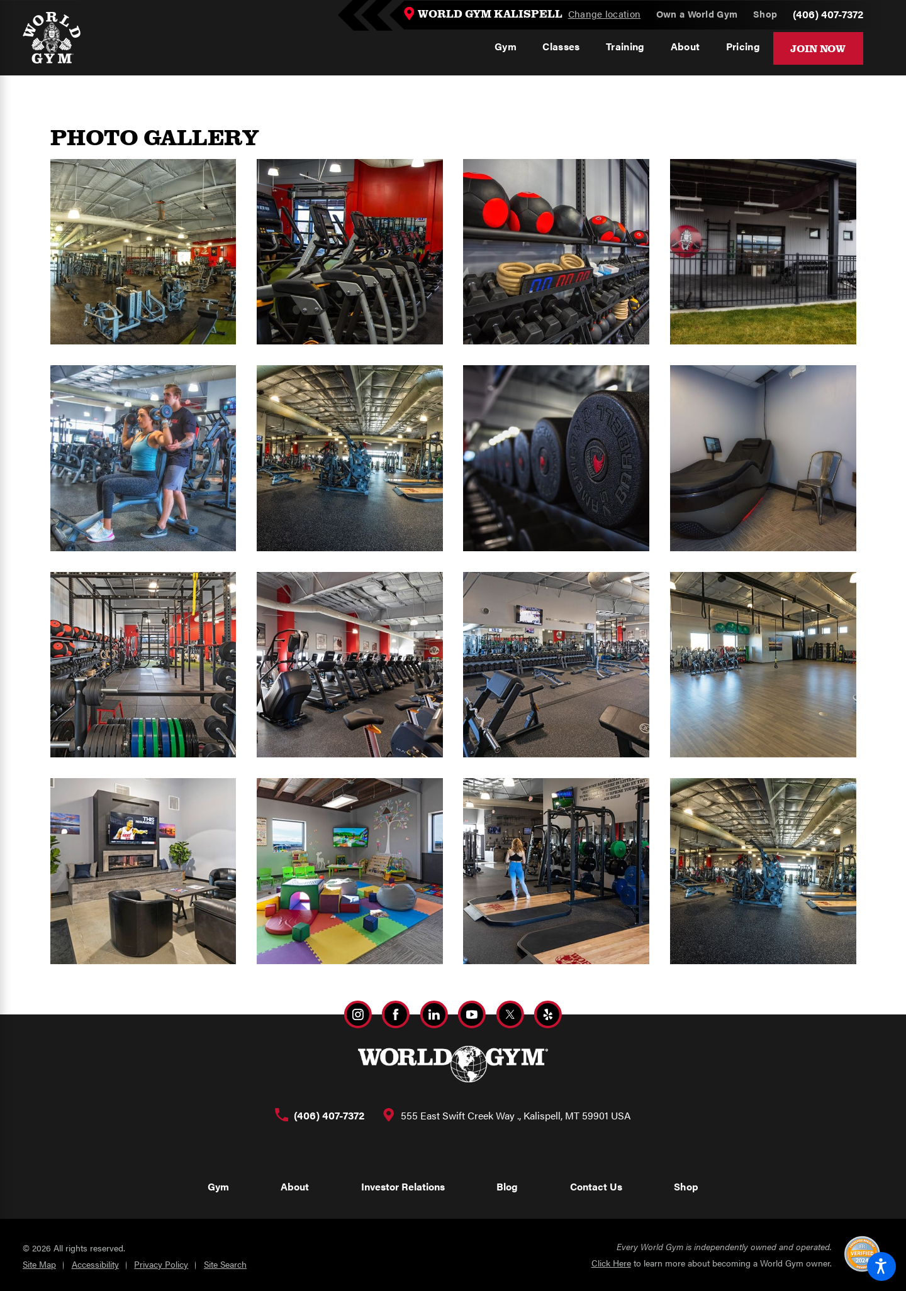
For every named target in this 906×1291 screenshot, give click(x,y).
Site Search (225, 1264)
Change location (604, 13)
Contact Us (596, 1186)
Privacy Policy (161, 1264)
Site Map (39, 1264)
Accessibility (95, 1264)
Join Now (818, 48)
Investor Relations (403, 1186)
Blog (507, 1186)
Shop (686, 1186)
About (295, 1186)
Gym (218, 1186)
